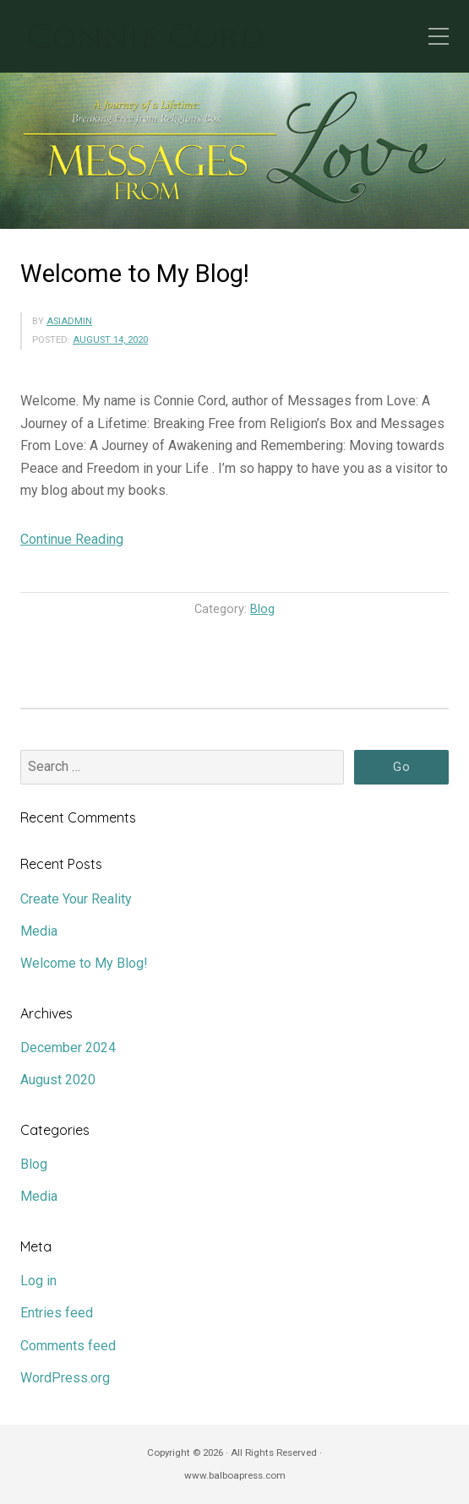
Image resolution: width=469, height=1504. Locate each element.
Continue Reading (71, 539)
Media (38, 931)
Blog (262, 609)
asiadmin (69, 321)
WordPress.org (65, 1378)
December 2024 (68, 1048)
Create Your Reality (76, 899)
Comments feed (68, 1346)
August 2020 (57, 1080)
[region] (234, 151)
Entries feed (56, 1313)
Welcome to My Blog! (134, 273)
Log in (38, 1281)
